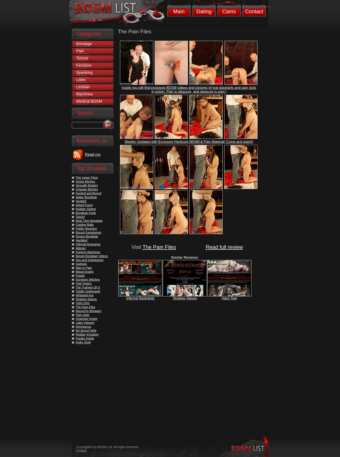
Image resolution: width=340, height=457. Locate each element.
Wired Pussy (84, 205)
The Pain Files (159, 247)
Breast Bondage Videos (92, 256)
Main (178, 11)
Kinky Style (83, 342)
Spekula (81, 264)
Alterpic (81, 248)
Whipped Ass (85, 295)
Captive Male (85, 224)
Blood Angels (85, 272)
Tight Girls (82, 303)
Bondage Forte (86, 213)
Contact (254, 11)
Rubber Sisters (86, 209)
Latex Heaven (85, 322)
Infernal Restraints (140, 298)
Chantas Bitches (87, 189)
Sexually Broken (87, 185)
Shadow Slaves (185, 298)
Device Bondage (87, 236)
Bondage (84, 44)
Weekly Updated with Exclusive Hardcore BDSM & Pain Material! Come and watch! (189, 142)
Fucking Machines (88, 252)
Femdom (84, 65)
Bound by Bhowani (88, 311)
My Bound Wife (86, 330)
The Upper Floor (87, 177)
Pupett (80, 275)
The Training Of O (88, 287)
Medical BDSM (89, 101)
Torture (82, 58)
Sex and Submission (90, 260)
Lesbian (83, 87)
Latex (81, 80)
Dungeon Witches (88, 279)
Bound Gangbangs (88, 232)
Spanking (84, 72)
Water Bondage (86, 197)
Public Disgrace (86, 228)
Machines (84, 94)
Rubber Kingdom (87, 334)
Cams (229, 11)
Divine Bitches (85, 181)
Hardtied (81, 240)
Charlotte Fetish (86, 319)
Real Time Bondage (89, 221)
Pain (80, 51)
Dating (203, 11)
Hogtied (81, 201)
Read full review (224, 247)
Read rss (93, 154)
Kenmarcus (83, 326)
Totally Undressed (88, 291)
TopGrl (80, 217)
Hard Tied (229, 298)
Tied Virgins (84, 283)
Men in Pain (84, 268)
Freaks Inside (85, 338)
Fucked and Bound (88, 193)
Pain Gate (82, 315)
